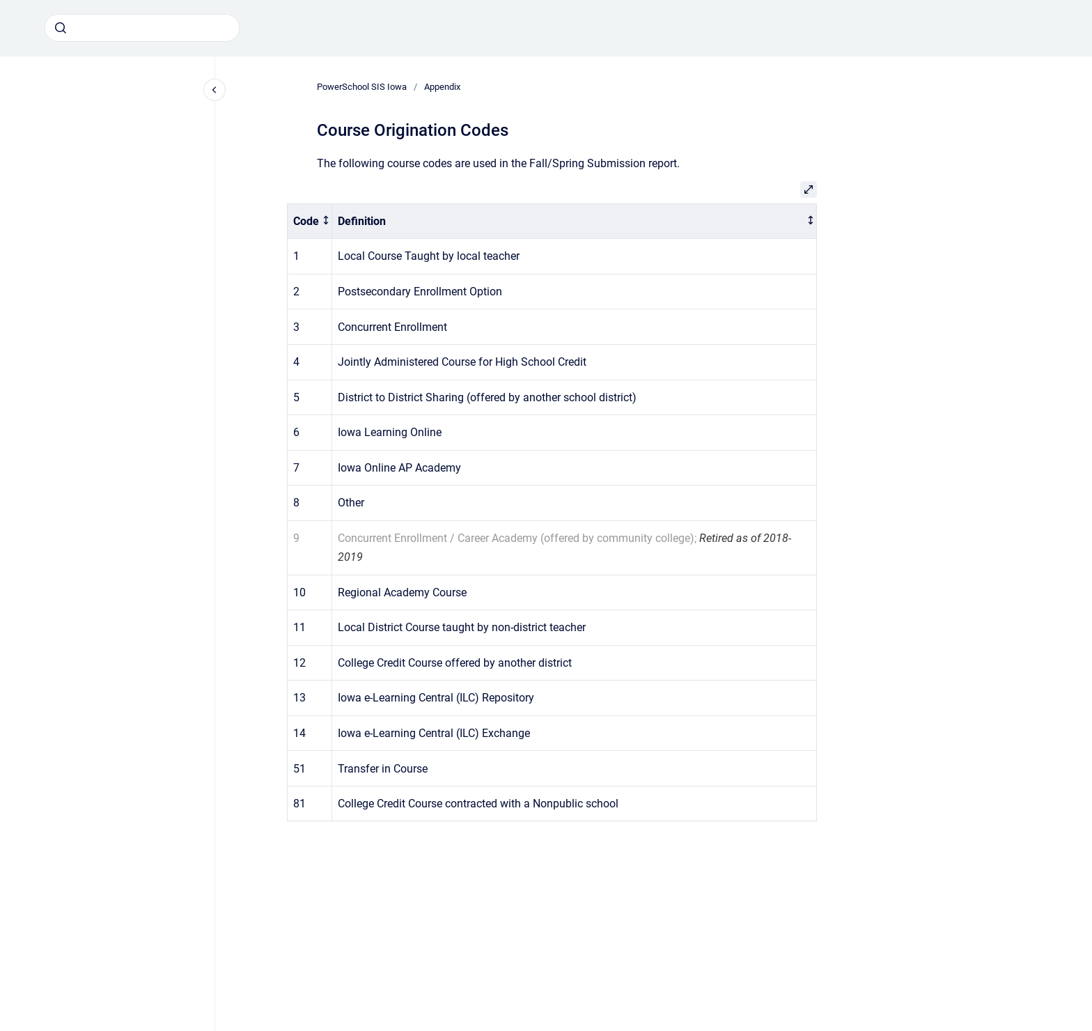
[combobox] (142, 28)
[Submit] (60, 28)
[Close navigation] (214, 90)
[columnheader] (310, 221)
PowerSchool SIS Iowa (362, 87)
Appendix (442, 87)
